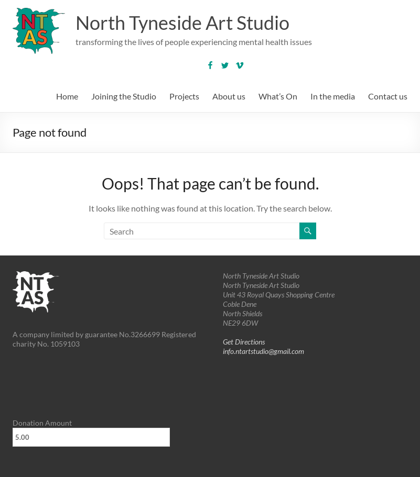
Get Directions (244, 341)
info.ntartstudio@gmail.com (263, 351)
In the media (332, 96)
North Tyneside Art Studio (182, 22)
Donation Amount (42, 422)
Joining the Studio (123, 96)
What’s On (278, 96)
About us (228, 96)
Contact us (387, 96)
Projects (184, 96)
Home (67, 96)
